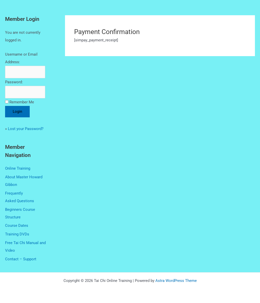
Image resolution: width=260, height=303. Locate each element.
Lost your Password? (25, 128)
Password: (14, 82)
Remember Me (21, 102)
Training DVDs (17, 234)
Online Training (17, 168)
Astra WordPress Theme (176, 280)
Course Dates (16, 225)
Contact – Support (20, 259)
